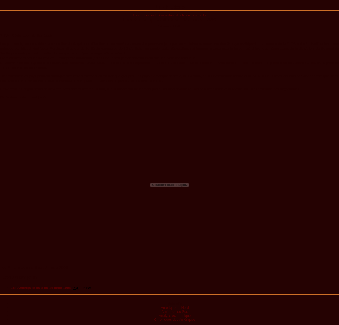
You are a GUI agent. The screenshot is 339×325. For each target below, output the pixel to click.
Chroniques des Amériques (174, 320)
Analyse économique (175, 316)
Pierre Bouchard (144, 15)
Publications (169, 7)
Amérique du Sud (175, 312)
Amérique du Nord (175, 308)
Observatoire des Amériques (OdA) (182, 15)
